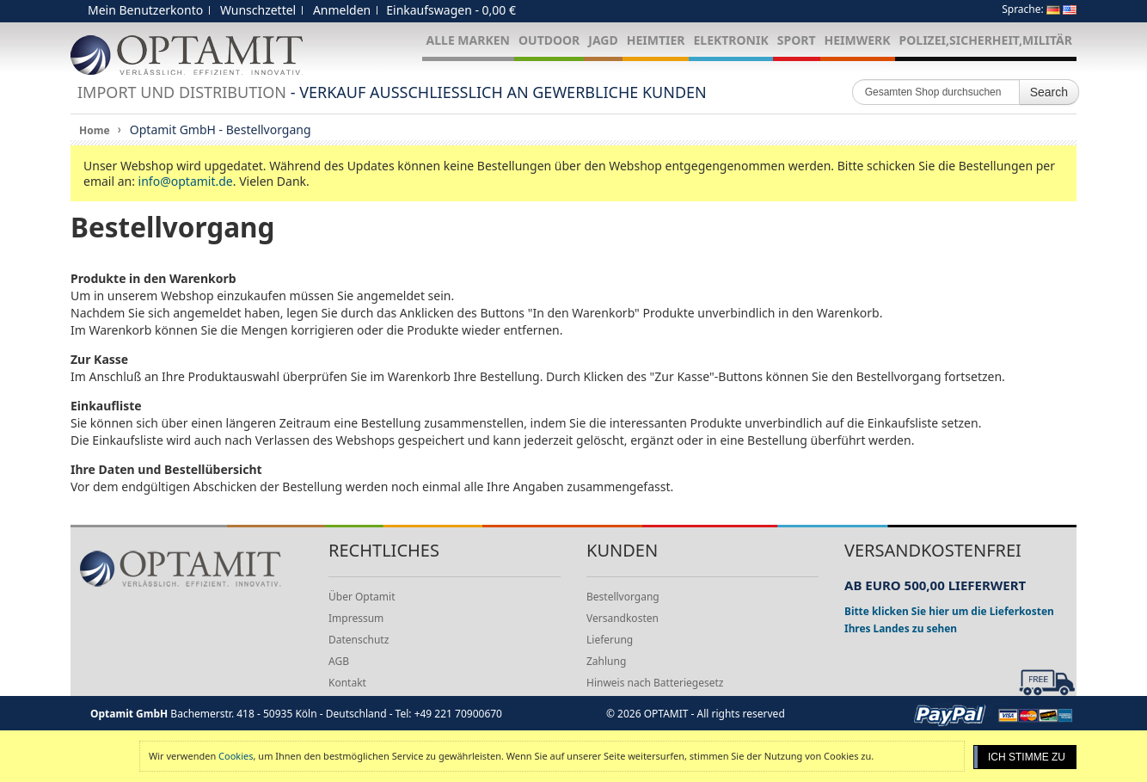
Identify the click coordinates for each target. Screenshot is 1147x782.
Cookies (235, 755)
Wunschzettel (258, 10)
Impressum (355, 618)
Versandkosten (622, 618)
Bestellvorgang (622, 596)
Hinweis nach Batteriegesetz (654, 682)
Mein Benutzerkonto (145, 10)
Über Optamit (361, 596)
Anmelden (342, 10)
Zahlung (606, 661)
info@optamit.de (185, 181)
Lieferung (609, 639)
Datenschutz (358, 639)
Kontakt (347, 682)
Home (94, 130)
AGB (338, 661)
